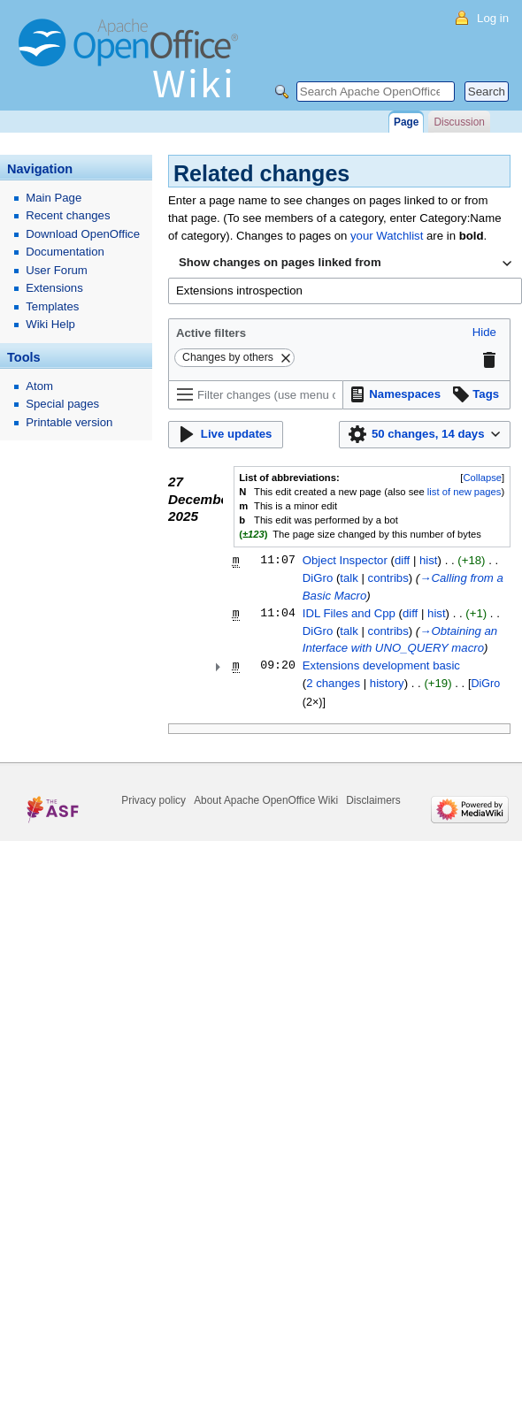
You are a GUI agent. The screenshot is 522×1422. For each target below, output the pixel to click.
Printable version (69, 422)
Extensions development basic (381, 665)
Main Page (53, 197)
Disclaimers (373, 800)
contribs (388, 578)
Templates (52, 306)
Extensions (54, 287)
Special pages (62, 403)
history (387, 683)
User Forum (57, 270)
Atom (39, 386)
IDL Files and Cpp (349, 613)
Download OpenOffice (83, 234)
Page (406, 122)
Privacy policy (153, 800)
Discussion (459, 122)
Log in (493, 18)
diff (402, 560)
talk (349, 578)
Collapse (482, 477)
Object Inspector (345, 560)
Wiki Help (50, 324)
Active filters (211, 333)
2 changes (333, 683)
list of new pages (464, 491)
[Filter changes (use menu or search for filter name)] (255, 394)
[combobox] (345, 263)
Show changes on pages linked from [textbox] (280, 262)
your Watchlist (386, 235)
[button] (484, 333)
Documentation (65, 251)
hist (428, 560)
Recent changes (68, 215)
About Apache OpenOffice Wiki (266, 800)
